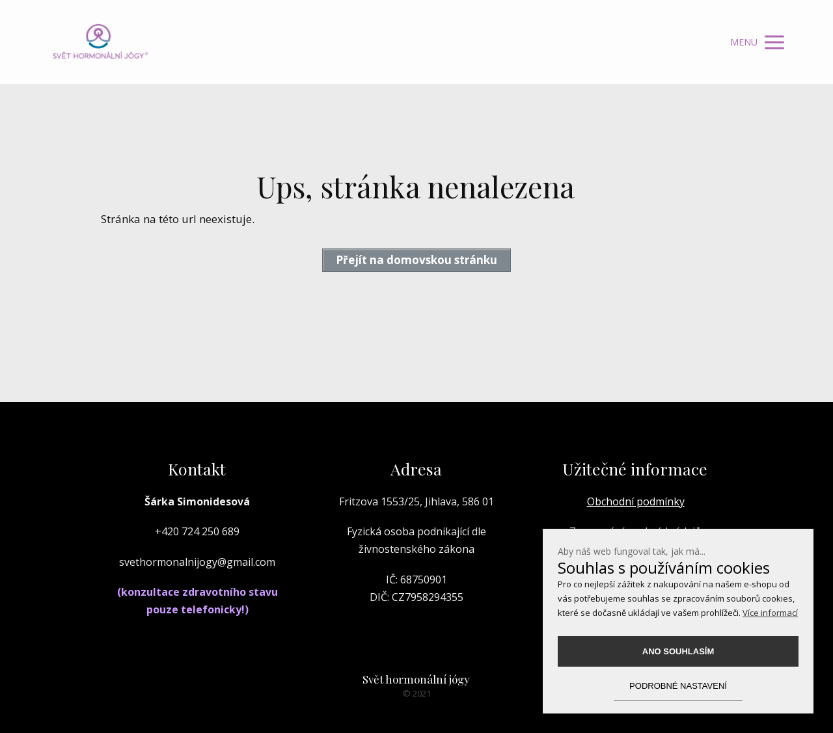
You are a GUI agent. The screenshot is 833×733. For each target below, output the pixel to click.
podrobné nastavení (678, 686)
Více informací (770, 613)
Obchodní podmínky (636, 501)
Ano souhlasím (678, 651)
